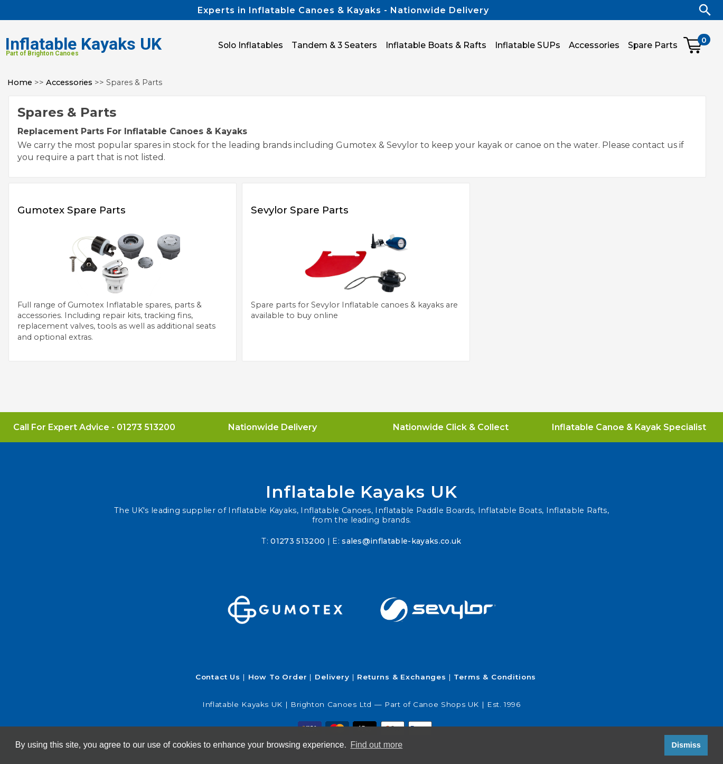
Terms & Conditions (495, 677)
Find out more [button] (376, 744)
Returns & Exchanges (401, 677)
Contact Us (217, 677)
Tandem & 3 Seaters (334, 45)
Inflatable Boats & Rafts (436, 45)
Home (19, 82)
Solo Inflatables (250, 45)
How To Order (277, 677)
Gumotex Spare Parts (78, 209)
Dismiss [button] (685, 745)
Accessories (69, 82)
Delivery (332, 677)
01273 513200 (146, 427)
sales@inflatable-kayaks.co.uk (402, 541)
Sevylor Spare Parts (306, 209)
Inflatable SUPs (527, 45)
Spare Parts (653, 45)
